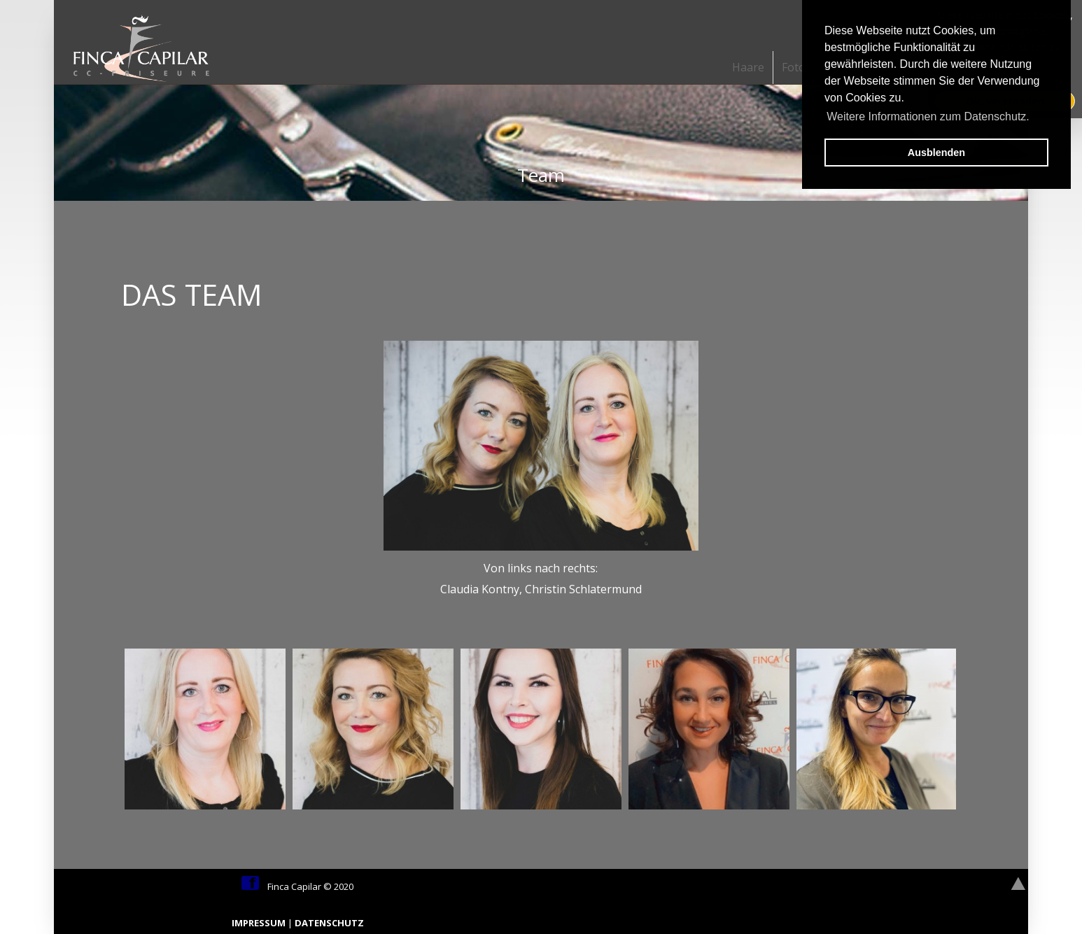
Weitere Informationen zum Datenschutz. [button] (928, 116)
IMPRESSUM (260, 923)
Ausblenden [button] (936, 152)
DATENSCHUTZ (329, 923)
